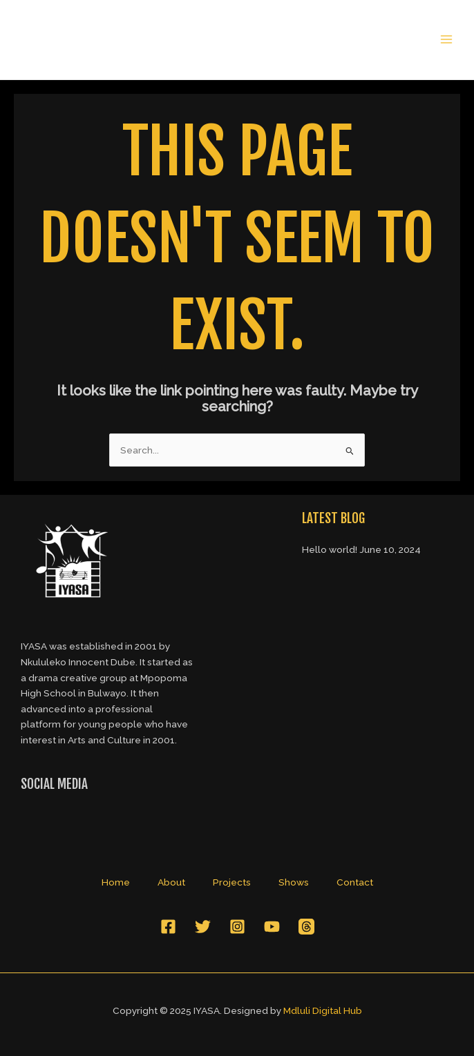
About (171, 882)
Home (116, 882)
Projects (232, 882)
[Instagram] (237, 927)
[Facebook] (168, 927)
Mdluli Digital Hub (322, 1010)
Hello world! (329, 549)
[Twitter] (203, 927)
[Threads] (306, 927)
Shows (293, 882)
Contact (354, 882)
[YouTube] (272, 927)
